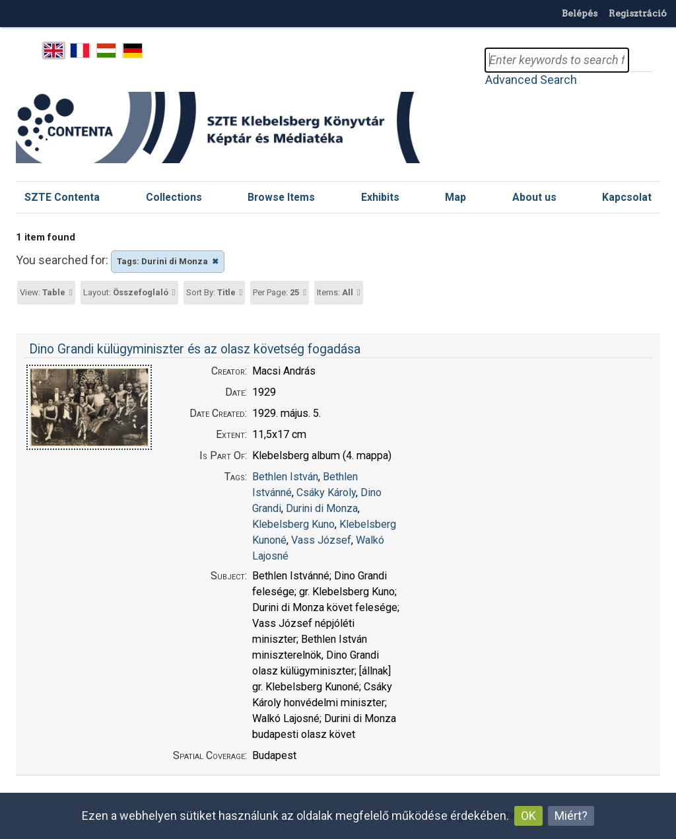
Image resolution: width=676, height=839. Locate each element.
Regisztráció (638, 13)
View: (42, 293)
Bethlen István (285, 476)
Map (455, 197)
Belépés (579, 13)
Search (640, 60)
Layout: (125, 293)
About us (534, 197)
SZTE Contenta (62, 197)
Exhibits (380, 197)
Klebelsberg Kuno (293, 524)
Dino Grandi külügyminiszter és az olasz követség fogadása (194, 349)
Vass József (321, 540)
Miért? (571, 815)
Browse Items (281, 197)
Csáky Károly (326, 492)
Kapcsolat (627, 197)
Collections (174, 197)
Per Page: (276, 293)
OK (528, 815)
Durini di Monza (322, 508)
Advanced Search (531, 80)
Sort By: (211, 293)
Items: (335, 293)
